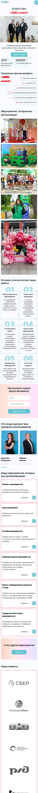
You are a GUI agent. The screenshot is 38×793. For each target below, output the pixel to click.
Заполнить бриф (19, 55)
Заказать (24, 498)
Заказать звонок (19, 411)
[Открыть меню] (36, 2)
